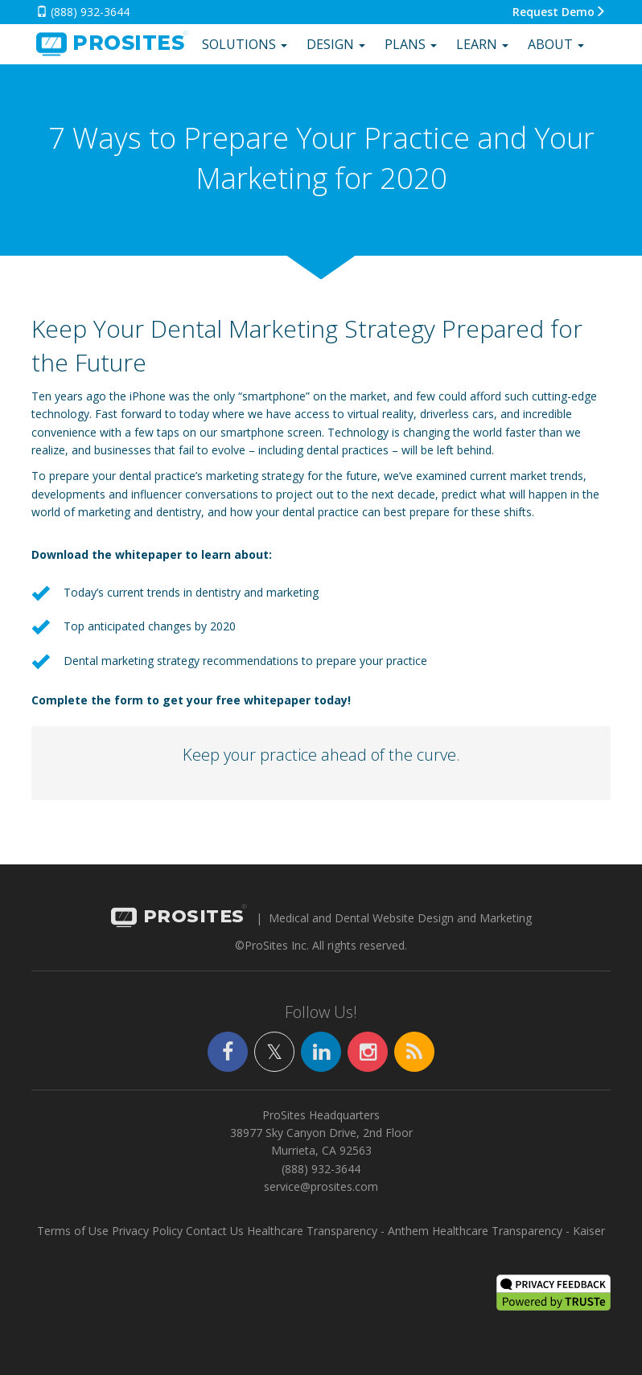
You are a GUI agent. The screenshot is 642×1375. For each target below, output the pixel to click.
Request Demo (559, 11)
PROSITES (178, 917)
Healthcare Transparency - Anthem (338, 1230)
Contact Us (215, 1230)
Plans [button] (411, 44)
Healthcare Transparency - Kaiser (518, 1230)
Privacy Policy (147, 1230)
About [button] (556, 44)
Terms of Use (73, 1230)
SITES (110, 44)
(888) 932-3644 (83, 11)
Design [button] (336, 44)
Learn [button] (482, 44)
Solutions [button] (244, 44)
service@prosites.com (321, 1186)
